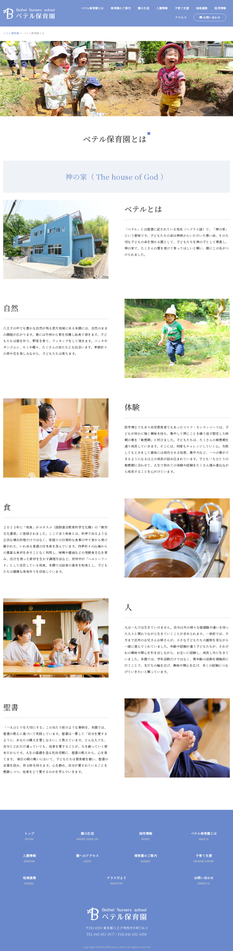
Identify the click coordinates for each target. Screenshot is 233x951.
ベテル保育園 (11, 33)
